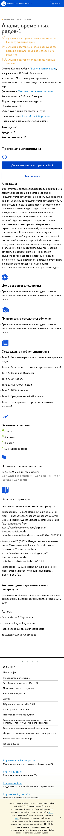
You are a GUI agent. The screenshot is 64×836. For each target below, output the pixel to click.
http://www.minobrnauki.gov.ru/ (19, 760)
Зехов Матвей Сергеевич (35, 116)
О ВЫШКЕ (9, 667)
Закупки (7, 698)
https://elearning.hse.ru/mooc (18, 794)
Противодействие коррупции (18, 714)
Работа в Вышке (11, 743)
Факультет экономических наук (35, 91)
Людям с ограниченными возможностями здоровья (29, 733)
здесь (50, 812)
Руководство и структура (16, 677)
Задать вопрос (32, 175)
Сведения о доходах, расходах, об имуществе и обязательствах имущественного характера (28, 721)
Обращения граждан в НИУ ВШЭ (19, 703)
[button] (22, 661)
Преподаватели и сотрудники (18, 688)
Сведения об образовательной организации (26, 727)
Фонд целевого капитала (16, 709)
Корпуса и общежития (14, 693)
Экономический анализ (43, 68)
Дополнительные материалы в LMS (32, 165)
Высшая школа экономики (19, 3)
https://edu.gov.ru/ (13, 771)
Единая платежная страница (17, 738)
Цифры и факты (11, 672)
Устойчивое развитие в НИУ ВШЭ (20, 683)
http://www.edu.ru (12, 782)
